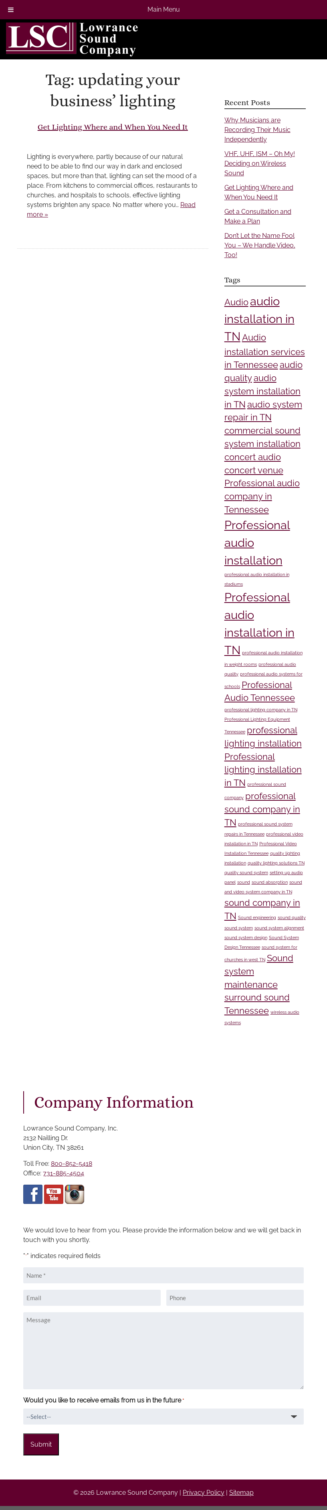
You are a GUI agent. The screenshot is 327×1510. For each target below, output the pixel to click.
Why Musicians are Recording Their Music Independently (257, 129)
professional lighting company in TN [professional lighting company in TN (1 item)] (260, 709)
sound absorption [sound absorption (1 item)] (270, 882)
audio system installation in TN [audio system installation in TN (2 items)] (262, 391)
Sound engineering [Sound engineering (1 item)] (257, 917)
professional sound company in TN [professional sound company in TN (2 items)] (262, 809)
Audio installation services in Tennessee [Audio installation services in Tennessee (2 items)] (264, 351)
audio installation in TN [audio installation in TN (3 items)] (259, 318)
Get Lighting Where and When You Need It (113, 127)
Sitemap (241, 1492)
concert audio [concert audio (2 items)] (252, 457)
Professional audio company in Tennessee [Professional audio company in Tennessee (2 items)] (262, 496)
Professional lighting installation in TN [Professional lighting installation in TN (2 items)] (263, 769)
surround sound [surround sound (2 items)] (257, 997)
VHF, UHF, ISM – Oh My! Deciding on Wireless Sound (259, 163)
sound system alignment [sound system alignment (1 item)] (279, 927)
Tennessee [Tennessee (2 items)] (246, 1010)
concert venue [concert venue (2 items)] (253, 470)
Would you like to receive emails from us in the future (103, 1400)
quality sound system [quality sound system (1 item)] (246, 872)
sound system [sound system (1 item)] (238, 927)
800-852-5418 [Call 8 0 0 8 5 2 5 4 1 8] (71, 1163)
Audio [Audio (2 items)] (236, 302)
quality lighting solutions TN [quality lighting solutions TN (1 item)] (276, 863)
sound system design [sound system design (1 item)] (245, 937)
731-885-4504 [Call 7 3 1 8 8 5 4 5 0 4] (63, 1173)
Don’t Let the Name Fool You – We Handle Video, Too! (259, 245)
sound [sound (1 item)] (243, 882)
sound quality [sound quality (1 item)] (292, 917)
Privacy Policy (203, 1492)
